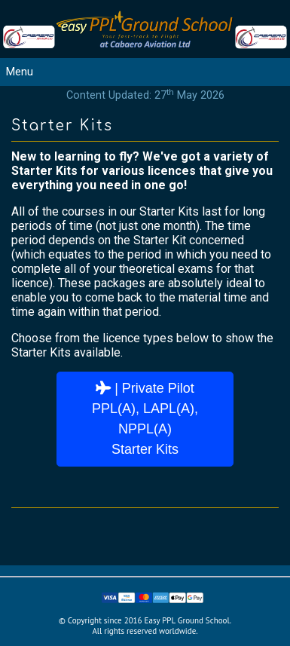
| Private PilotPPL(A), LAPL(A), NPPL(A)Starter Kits (145, 419)
